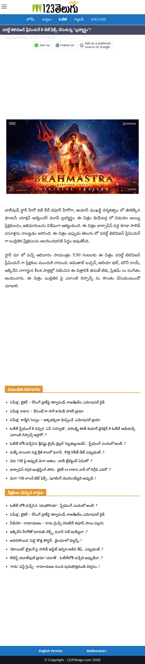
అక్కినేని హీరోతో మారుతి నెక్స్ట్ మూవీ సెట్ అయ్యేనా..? (48, 532)
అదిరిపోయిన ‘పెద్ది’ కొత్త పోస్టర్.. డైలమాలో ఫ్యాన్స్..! (45, 540)
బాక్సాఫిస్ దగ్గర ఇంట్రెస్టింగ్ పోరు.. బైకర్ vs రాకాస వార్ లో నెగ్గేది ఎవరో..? (60, 469)
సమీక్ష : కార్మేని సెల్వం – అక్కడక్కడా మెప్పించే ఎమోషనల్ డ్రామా (55, 420)
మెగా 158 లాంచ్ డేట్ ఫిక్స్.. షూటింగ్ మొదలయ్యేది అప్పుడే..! (53, 478)
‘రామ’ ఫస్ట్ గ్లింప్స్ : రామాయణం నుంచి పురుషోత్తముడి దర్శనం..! (54, 566)
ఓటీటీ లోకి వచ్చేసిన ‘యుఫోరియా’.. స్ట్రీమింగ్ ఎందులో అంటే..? (53, 505)
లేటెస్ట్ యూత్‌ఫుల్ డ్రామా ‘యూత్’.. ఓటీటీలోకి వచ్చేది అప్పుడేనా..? (56, 558)
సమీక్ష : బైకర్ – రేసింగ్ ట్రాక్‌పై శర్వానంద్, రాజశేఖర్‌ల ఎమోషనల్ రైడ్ (57, 402)
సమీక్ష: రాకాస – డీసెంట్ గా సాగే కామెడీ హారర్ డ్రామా (47, 411)
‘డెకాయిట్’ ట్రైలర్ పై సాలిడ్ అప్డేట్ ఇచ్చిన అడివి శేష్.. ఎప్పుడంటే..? (56, 549)
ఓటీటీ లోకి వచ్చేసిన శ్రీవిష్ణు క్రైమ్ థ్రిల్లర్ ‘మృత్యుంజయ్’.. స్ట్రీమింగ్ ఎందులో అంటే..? (68, 443)
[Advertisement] (72, 85)
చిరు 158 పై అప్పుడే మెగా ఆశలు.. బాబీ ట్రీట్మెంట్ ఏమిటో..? (51, 461)
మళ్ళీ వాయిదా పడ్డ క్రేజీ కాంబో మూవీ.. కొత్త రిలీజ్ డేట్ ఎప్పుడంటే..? (57, 452)
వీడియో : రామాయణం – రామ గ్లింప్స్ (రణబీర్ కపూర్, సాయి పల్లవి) (57, 523)
